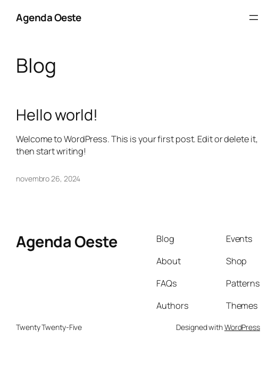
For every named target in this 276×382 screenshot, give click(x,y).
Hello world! (57, 114)
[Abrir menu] (253, 17)
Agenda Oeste (48, 17)
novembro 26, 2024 (48, 178)
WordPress (242, 327)
